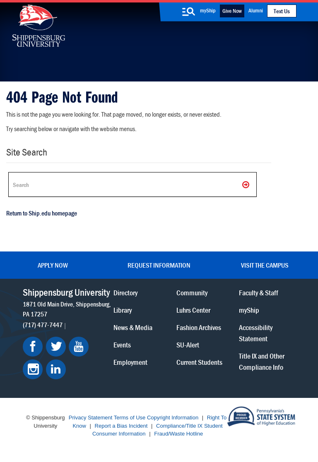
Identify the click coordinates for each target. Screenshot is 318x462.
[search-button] (189, 11)
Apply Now (53, 265)
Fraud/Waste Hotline (178, 434)
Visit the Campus (265, 265)
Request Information (159, 265)
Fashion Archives (198, 327)
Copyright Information (172, 417)
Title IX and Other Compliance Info (261, 361)
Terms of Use (130, 417)
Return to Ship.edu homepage (41, 213)
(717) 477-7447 (43, 325)
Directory (125, 292)
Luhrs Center (193, 310)
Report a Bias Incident (121, 426)
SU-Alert (187, 344)
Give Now (232, 10)
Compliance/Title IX (179, 426)
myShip (208, 10)
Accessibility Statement (255, 333)
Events (122, 344)
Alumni (255, 10)
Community (191, 292)
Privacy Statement (91, 417)
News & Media (132, 327)
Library (122, 310)
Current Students (199, 362)
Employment (130, 362)
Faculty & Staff (258, 292)
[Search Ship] (132, 184)
